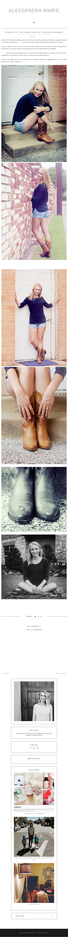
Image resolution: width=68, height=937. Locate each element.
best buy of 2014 (34, 904)
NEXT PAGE (5, 673)
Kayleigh (20, 42)
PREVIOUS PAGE (61, 673)
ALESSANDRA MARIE (34, 10)
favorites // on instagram (34, 813)
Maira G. (46, 932)
